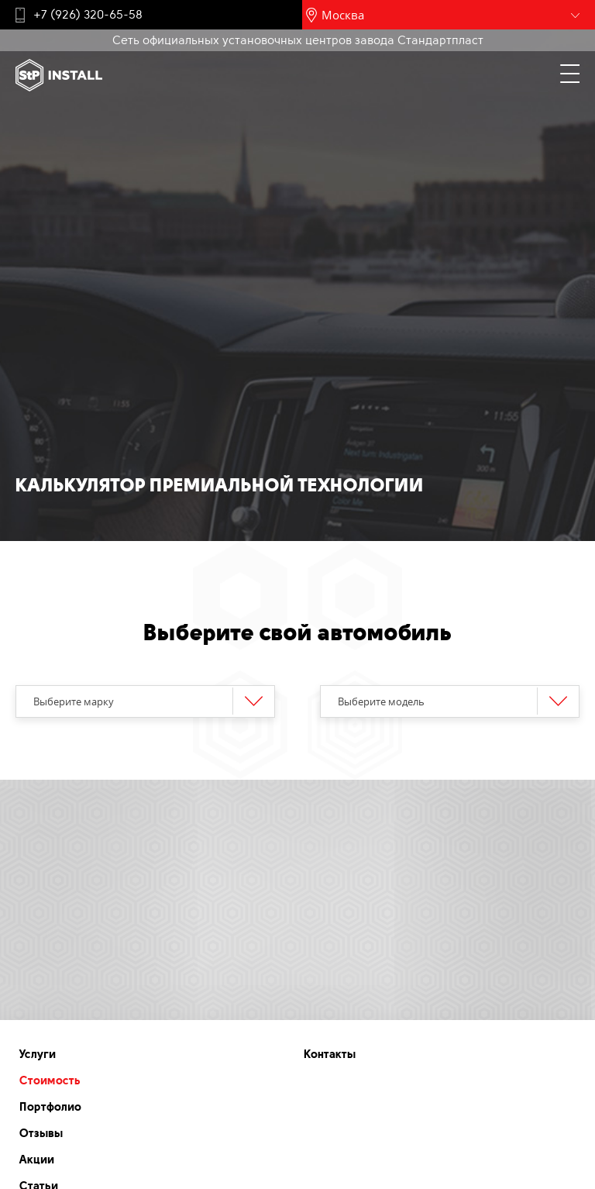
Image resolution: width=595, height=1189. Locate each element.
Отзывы (41, 1133)
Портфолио (50, 1107)
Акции (36, 1160)
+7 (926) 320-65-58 (88, 15)
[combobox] (145, 701)
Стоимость (50, 1080)
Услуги (37, 1054)
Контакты (330, 1054)
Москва (343, 14)
